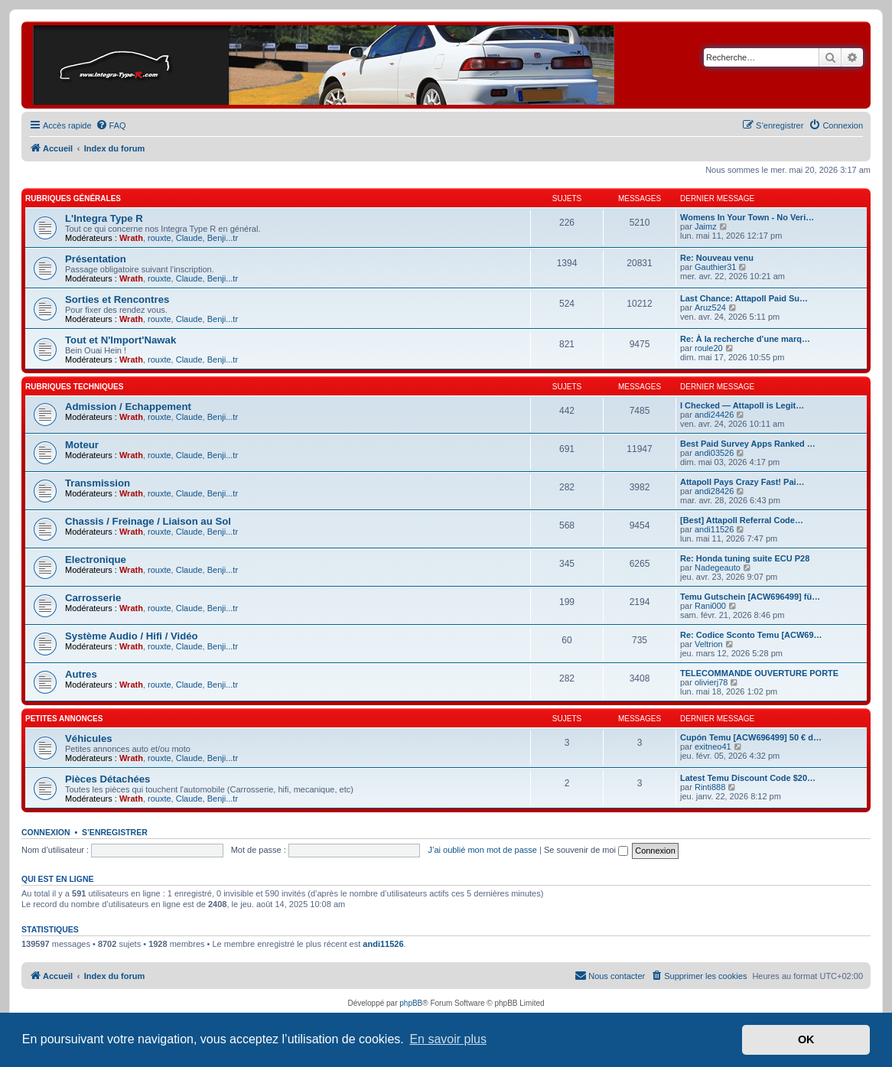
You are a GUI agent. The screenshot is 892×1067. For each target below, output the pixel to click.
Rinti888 (710, 787)
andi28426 (714, 491)
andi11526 (714, 529)
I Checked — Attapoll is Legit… (742, 405)
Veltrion (709, 644)
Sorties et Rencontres (117, 299)
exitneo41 (713, 746)
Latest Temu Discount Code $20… (747, 777)
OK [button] (806, 1039)
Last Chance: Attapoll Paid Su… (744, 298)
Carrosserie (93, 597)
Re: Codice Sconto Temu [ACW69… (751, 634)
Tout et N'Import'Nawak (120, 340)
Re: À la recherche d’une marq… (745, 338)
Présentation (95, 259)
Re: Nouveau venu (717, 257)
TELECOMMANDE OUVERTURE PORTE (759, 673)
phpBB (410, 1003)
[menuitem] (111, 125)
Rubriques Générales (73, 198)
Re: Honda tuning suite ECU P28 (744, 558)
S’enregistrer (115, 832)
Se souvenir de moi (586, 849)
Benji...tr (222, 237)
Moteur (82, 445)
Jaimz (706, 226)
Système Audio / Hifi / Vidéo (131, 636)
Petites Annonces (64, 718)
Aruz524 (710, 307)
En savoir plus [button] (448, 1039)
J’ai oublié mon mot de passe (482, 849)
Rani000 (710, 605)
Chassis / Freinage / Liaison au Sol (148, 521)
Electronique (95, 559)
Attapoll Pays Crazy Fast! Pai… (742, 481)
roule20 (709, 348)
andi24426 (714, 414)
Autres (81, 674)
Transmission (97, 483)
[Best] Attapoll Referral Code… (741, 520)
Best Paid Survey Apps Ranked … (747, 443)
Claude (189, 237)
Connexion (45, 832)
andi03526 (714, 452)
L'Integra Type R (104, 218)
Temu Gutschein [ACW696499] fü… (750, 596)
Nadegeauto (718, 567)
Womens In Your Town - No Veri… (747, 217)
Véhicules (88, 738)
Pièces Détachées (107, 779)
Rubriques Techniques (74, 386)
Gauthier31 (715, 267)
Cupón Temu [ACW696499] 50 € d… (751, 737)
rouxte (159, 237)
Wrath (131, 237)
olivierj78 (711, 682)
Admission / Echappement (128, 406)
